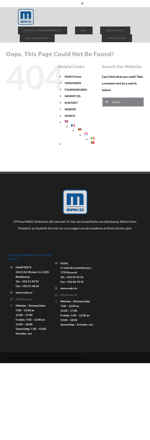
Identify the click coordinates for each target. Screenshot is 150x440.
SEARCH (70, 115)
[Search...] (123, 102)
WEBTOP (70, 109)
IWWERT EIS (73, 96)
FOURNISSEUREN (76, 89)
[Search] (107, 102)
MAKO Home (73, 76)
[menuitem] (80, 121)
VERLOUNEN (73, 83)
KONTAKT (71, 102)
